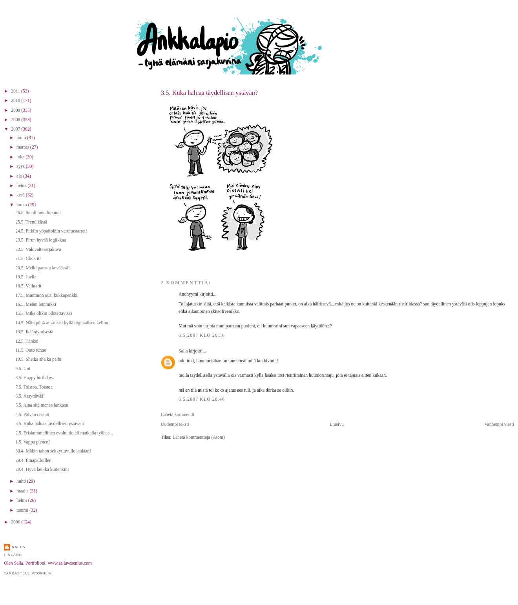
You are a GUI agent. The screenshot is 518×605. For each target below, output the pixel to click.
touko (22, 204)
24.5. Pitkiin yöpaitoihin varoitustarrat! (51, 231)
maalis (22, 491)
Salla (183, 351)
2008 (16, 119)
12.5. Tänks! (26, 341)
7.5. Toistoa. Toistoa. (34, 387)
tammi (22, 510)
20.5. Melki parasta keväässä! (42, 268)
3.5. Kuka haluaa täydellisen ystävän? (209, 92)
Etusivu (337, 424)
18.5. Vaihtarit (28, 286)
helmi (22, 500)
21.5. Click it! (28, 258)
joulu (21, 137)
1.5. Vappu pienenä (32, 442)
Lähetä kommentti (177, 414)
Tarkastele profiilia (28, 573)
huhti (21, 481)
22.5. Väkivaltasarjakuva (38, 249)
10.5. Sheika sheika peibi (38, 359)
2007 (16, 129)
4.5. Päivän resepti (32, 414)
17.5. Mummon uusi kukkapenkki (46, 295)
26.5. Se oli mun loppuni (38, 212)
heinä (21, 185)
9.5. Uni (22, 368)
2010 (16, 100)
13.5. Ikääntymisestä (34, 331)
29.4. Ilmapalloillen (33, 460)
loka (21, 157)
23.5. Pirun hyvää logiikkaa (40, 240)
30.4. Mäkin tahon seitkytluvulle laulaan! (53, 451)
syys (21, 166)
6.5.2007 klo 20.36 (202, 335)
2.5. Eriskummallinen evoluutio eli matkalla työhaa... (64, 433)
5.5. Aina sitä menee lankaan (41, 405)
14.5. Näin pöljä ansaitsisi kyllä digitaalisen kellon (61, 322)
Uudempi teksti (175, 424)
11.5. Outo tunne (30, 350)
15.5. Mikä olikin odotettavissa (43, 313)
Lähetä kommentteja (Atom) (199, 437)
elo (19, 176)
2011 (16, 91)
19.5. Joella (25, 277)
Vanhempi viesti (499, 424)
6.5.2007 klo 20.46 (202, 399)
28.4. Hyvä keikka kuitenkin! (42, 469)
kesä (21, 195)
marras (23, 147)
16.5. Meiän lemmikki (35, 304)
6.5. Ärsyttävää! (30, 396)
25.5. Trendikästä (31, 222)
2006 (16, 522)
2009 (16, 110)
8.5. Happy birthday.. (34, 377)
